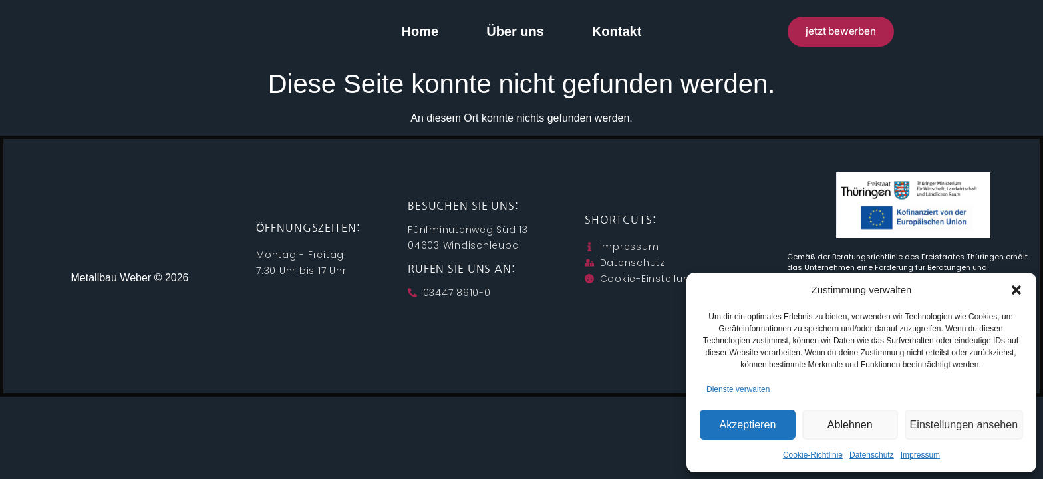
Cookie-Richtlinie (813, 455)
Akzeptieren (748, 424)
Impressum (920, 455)
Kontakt (616, 31)
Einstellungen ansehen (965, 424)
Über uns (515, 31)
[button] (1016, 290)
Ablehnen (852, 424)
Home (420, 31)
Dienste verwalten (738, 389)
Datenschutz (871, 455)
